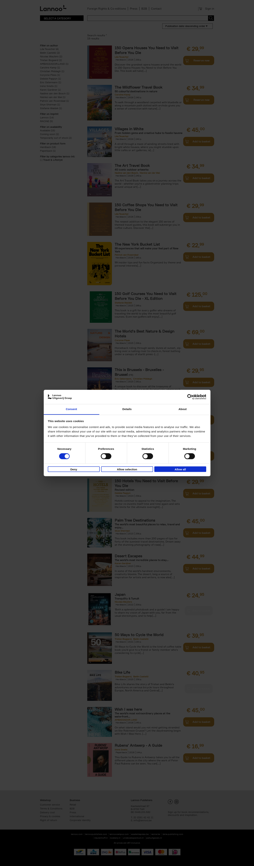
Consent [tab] (71, 409)
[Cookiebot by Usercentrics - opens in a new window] (190, 397)
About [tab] (183, 409)
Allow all (180, 469)
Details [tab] (127, 409)
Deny (73, 469)
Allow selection (127, 469)
